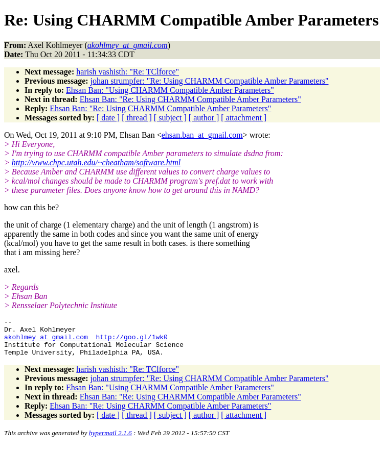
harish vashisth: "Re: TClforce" (127, 71)
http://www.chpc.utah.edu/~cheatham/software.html (96, 162)
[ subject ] (170, 117)
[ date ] (108, 117)
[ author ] (204, 117)
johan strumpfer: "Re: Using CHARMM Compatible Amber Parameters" (210, 81)
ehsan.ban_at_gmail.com (202, 135)
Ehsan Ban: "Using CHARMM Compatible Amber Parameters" (170, 90)
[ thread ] (137, 117)
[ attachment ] (243, 117)
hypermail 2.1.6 (110, 440)
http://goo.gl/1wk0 (131, 341)
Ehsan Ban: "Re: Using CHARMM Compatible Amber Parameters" (190, 99)
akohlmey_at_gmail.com (46, 341)
